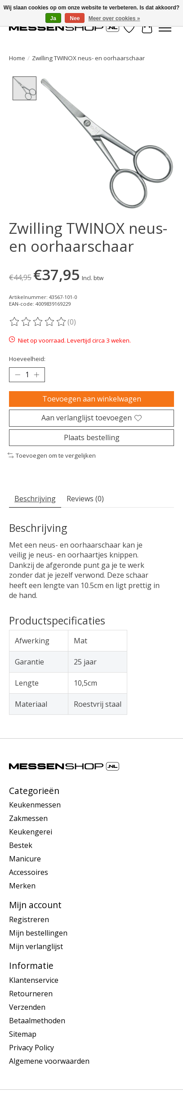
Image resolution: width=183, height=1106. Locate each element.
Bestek (20, 846)
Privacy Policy (31, 1048)
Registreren (29, 920)
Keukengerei (30, 832)
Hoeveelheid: (27, 359)
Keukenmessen (35, 805)
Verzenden (27, 1007)
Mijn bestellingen (38, 933)
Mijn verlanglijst (36, 947)
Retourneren (31, 994)
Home (17, 58)
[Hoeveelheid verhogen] (36, 375)
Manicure (25, 859)
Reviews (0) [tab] (85, 499)
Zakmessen (28, 819)
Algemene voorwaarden (49, 1061)
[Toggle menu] (165, 28)
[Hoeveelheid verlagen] (17, 375)
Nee (75, 18)
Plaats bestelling (92, 437)
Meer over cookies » (114, 18)
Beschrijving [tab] (35, 499)
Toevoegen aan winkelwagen (91, 399)
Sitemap (22, 1034)
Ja (53, 18)
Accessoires (28, 873)
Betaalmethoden (37, 1021)
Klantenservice (33, 981)
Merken (22, 886)
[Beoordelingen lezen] (38, 322)
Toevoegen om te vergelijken (52, 456)
